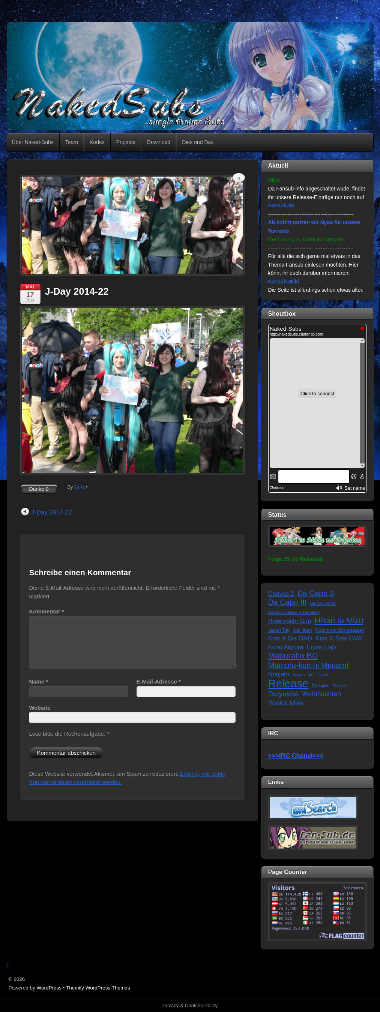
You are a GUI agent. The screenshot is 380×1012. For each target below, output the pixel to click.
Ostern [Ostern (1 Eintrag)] (324, 675)
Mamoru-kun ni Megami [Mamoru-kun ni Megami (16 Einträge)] (308, 665)
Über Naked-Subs (33, 142)
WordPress (49, 988)
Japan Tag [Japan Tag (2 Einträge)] (279, 630)
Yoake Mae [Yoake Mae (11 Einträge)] (285, 703)
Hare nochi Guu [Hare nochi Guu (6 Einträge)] (289, 621)
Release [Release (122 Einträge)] (288, 683)
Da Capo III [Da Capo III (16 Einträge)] (287, 602)
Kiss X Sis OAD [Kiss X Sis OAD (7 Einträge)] (290, 638)
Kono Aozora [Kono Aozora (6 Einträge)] (285, 647)
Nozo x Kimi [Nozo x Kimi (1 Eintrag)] (303, 675)
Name (38, 681)
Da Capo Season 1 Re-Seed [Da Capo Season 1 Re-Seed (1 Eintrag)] (293, 612)
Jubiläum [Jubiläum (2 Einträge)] (302, 630)
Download (158, 142)
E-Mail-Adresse (159, 681)
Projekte (125, 142)
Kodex (97, 142)
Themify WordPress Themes (98, 988)
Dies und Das (197, 142)
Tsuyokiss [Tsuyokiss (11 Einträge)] (283, 694)
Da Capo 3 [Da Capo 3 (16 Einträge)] (315, 593)
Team (71, 142)
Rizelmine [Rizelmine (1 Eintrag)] (320, 686)
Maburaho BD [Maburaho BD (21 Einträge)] (293, 656)
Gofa (79, 487)
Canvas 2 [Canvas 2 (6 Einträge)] (281, 593)
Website (39, 708)
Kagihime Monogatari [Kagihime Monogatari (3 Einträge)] (339, 630)
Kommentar (46, 611)
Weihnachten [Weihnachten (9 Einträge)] (321, 694)
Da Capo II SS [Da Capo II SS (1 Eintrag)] (322, 603)
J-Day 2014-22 (77, 291)
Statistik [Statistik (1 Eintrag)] (340, 686)
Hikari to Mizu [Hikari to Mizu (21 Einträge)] (338, 620)
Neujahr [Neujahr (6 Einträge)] (279, 674)
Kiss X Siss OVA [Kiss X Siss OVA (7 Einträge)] (338, 638)
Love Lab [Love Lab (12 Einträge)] (321, 647)
